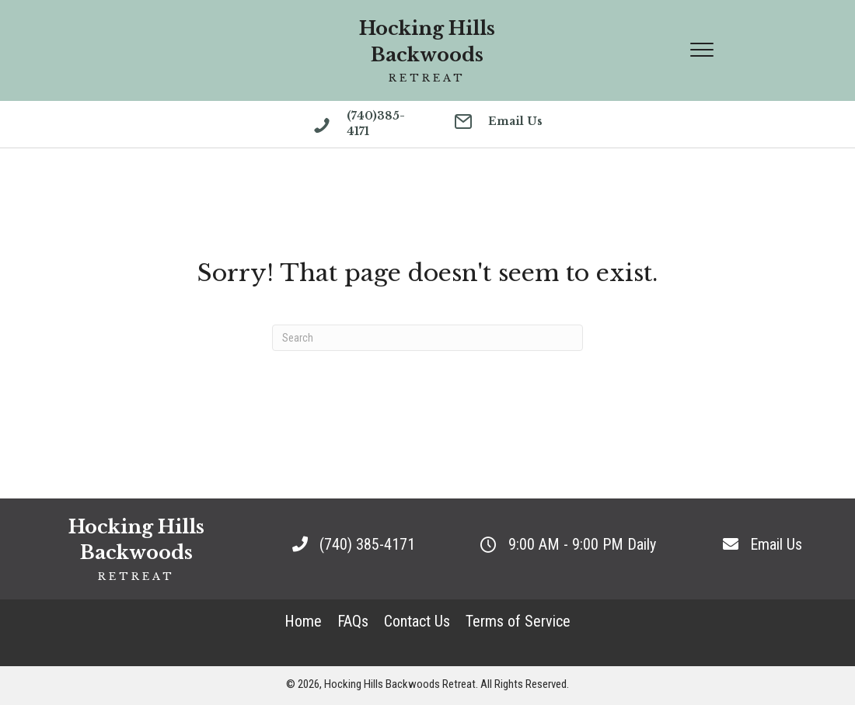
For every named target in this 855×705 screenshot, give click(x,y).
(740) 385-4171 (367, 544)
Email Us (776, 544)
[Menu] (702, 50)
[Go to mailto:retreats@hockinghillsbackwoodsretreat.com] (500, 123)
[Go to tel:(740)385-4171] (368, 128)
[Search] (427, 338)
